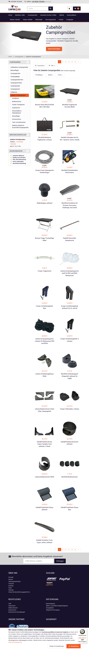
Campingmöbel (32, 15)
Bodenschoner (16, 101)
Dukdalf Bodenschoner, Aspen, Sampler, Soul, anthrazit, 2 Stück (44, 444)
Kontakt (10, 577)
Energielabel (50, 608)
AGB (9, 603)
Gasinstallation (71, 15)
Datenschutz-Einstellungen (16, 612)
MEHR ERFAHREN (54, 49)
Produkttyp (39, 75)
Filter (52, 65)
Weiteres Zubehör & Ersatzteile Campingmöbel (20, 126)
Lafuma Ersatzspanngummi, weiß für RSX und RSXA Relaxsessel (69, 273)
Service (10, 579)
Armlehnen (15, 98)
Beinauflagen (15, 70)
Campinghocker (15, 73)
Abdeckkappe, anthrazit (44, 203)
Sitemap (11, 590)
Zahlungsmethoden (14, 581)
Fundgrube (69, 19)
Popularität (40, 65)
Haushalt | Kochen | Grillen (48, 15)
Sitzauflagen (16, 116)
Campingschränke (16, 83)
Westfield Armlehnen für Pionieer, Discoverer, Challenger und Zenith (70, 205)
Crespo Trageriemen (44, 271)
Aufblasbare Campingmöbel (19, 67)
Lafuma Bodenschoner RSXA (44, 477)
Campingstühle (15, 86)
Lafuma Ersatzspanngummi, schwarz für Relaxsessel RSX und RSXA (44, 341)
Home (10, 15)
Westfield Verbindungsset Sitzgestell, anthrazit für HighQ (69, 376)
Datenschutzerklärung (15, 642)
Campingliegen (15, 76)
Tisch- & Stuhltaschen (19, 122)
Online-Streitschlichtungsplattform (19, 592)
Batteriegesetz (50, 603)
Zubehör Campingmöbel (18, 95)
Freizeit (61, 19)
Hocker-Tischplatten (18, 104)
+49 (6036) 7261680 (38, 1)
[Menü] (86, 629)
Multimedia (38, 19)
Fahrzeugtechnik (50, 19)
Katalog (10, 586)
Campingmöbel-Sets (17, 79)
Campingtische (15, 89)
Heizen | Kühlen (27, 19)
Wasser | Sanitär (15, 19)
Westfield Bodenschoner (69, 477)
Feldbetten (14, 92)
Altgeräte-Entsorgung (52, 610)
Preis (60, 75)
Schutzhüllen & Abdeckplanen (16, 112)
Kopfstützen (16, 108)
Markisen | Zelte (20, 15)
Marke (50, 75)
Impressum (11, 605)
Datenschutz (12, 610)
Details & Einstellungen (56, 646)
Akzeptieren (73, 646)
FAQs (10, 588)
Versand (11, 583)
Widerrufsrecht (13, 608)
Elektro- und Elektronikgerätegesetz (57, 605)
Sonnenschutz (16, 119)
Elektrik (61, 15)
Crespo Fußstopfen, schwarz (69, 409)
